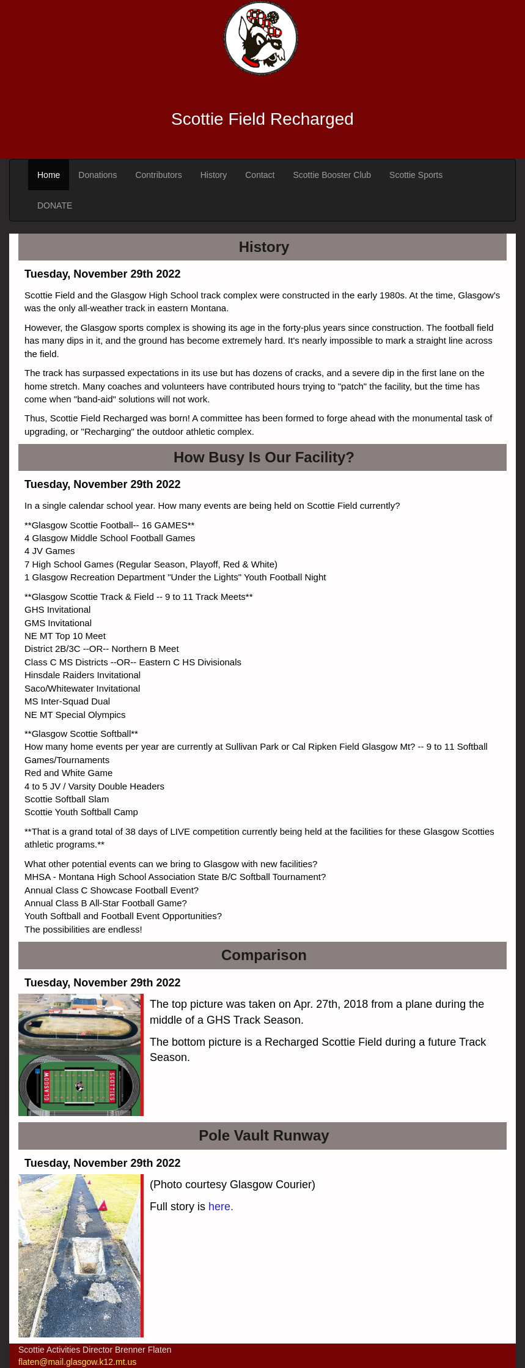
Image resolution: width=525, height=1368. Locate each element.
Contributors (158, 175)
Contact (259, 175)
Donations (97, 175)
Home (48, 175)
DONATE (54, 205)
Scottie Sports (415, 175)
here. (220, 1206)
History (213, 175)
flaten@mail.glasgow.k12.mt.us (77, 1362)
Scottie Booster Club (332, 175)
